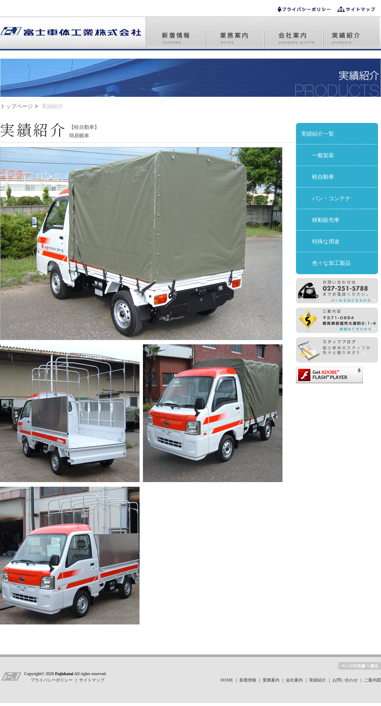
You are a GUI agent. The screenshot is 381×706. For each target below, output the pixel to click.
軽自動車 (323, 177)
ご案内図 (372, 680)
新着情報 (247, 680)
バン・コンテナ (331, 198)
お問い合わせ (345, 680)
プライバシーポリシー (52, 680)
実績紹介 (317, 680)
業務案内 (271, 680)
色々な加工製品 (331, 263)
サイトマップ (91, 680)
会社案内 (294, 680)
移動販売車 (326, 220)
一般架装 (323, 155)
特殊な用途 (326, 241)
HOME (227, 680)
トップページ (16, 106)
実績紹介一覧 (317, 134)
